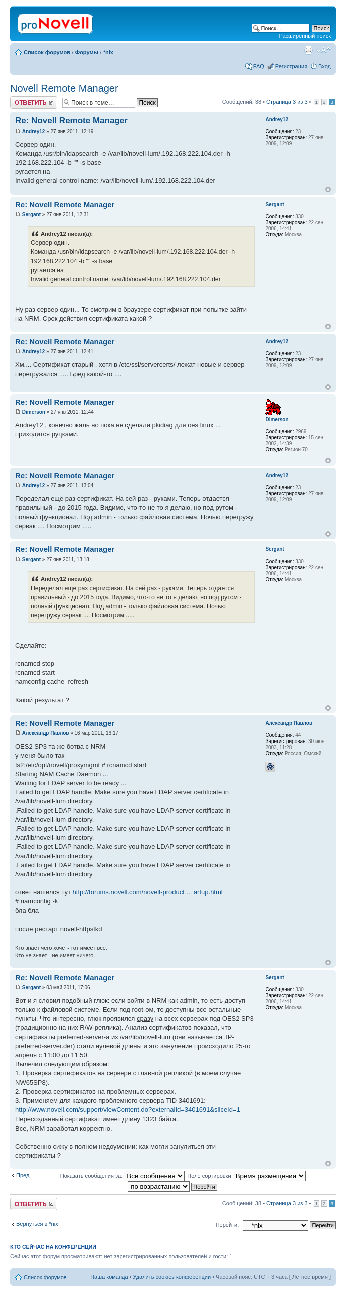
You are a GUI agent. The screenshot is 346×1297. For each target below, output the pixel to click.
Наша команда (109, 1277)
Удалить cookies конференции (172, 1277)
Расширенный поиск (305, 36)
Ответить (33, 102)
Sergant (31, 214)
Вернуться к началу (328, 189)
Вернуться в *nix (37, 1224)
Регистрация (291, 66)
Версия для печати (308, 50)
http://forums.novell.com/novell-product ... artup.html (148, 892)
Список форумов (47, 52)
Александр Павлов (45, 733)
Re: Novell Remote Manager (71, 120)
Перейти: (227, 1225)
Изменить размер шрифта (323, 50)
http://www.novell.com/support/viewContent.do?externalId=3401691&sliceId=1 (127, 1110)
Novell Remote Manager (64, 88)
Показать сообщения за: (122, 1176)
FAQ (258, 66)
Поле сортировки (246, 1176)
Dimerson (33, 412)
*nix (108, 52)
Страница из (286, 102)
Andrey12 (33, 131)
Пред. (23, 1175)
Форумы (86, 52)
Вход (324, 66)
